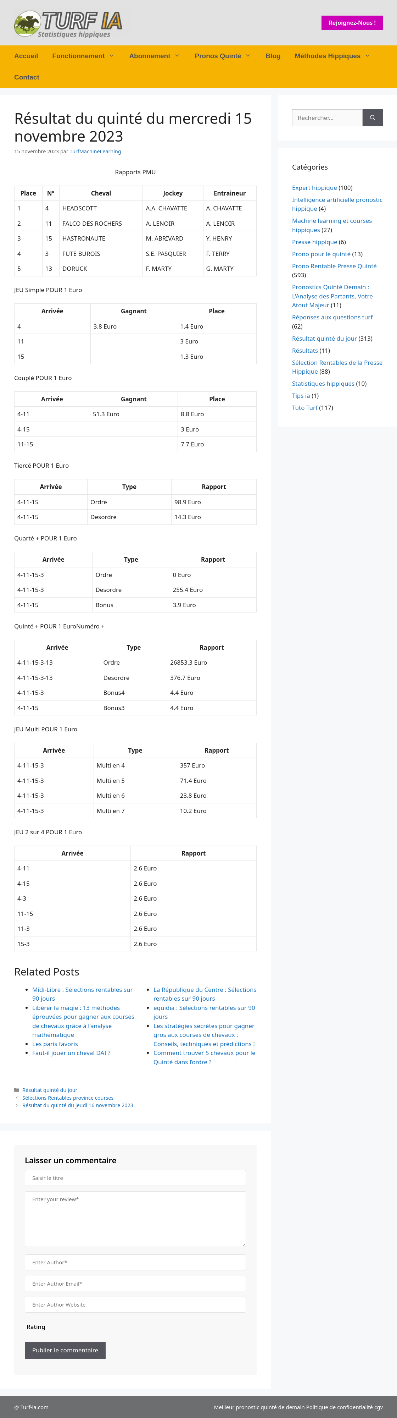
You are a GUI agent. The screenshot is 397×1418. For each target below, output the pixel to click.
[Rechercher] (373, 117)
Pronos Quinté (226, 56)
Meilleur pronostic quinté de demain (259, 1407)
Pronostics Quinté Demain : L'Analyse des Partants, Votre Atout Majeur (332, 296)
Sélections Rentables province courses (67, 1097)
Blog (272, 56)
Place (28, 193)
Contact (26, 77)
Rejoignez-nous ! (352, 23)
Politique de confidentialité (339, 1407)
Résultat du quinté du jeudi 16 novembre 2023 (77, 1105)
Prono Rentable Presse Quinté (334, 266)
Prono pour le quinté (321, 254)
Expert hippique (314, 187)
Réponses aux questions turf (332, 317)
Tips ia (301, 395)
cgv (378, 1407)
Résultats (305, 350)
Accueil (26, 56)
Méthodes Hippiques (336, 56)
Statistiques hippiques (323, 383)
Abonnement (158, 56)
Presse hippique (314, 242)
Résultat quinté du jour (49, 1090)
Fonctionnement (87, 56)
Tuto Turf (305, 407)
